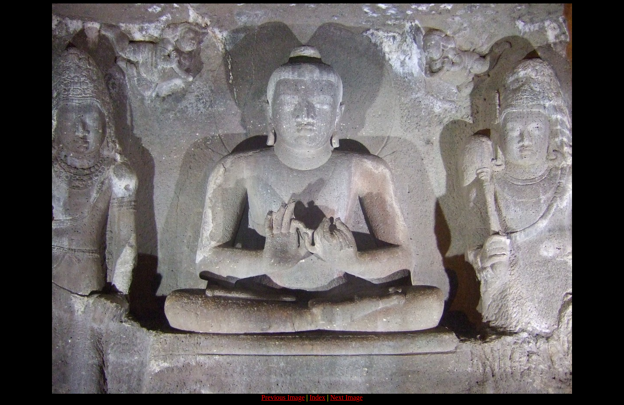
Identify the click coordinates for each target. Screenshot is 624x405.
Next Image (346, 397)
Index (317, 397)
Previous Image (283, 397)
